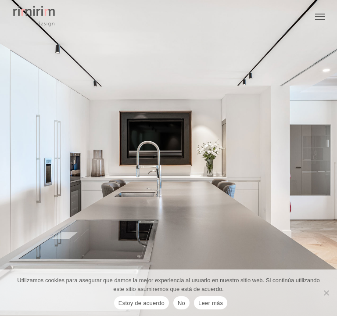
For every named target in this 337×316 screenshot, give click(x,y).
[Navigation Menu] (320, 16)
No (181, 303)
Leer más (210, 303)
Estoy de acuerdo (141, 303)
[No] (326, 292)
